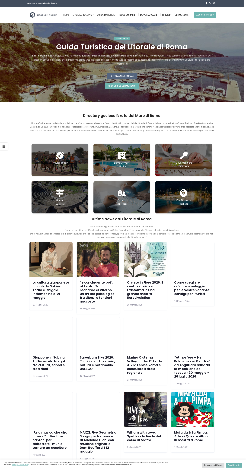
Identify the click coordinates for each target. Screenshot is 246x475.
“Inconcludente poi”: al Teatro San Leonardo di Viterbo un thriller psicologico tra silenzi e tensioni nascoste (97, 292)
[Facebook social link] (206, 3)
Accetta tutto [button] (234, 465)
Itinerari (59, 199)
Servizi (121, 199)
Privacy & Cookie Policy (20, 465)
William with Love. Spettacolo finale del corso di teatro (144, 436)
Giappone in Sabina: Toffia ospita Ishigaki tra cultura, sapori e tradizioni (50, 363)
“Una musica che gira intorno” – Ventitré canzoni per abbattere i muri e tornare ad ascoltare (50, 440)
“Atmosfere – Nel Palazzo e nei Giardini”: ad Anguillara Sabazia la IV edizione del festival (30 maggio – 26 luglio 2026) (192, 367)
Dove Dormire (122, 162)
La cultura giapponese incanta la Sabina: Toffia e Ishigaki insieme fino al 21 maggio (51, 290)
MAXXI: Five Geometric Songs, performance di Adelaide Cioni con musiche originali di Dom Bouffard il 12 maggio (98, 442)
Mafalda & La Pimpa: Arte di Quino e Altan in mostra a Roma (191, 436)
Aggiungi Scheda (205, 15)
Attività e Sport (60, 162)
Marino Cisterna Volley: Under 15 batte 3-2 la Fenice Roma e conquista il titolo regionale (144, 365)
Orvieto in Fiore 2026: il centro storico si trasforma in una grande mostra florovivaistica (145, 290)
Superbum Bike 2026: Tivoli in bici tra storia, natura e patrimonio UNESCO (97, 363)
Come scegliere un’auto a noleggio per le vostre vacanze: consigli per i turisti (192, 288)
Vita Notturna (183, 199)
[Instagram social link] (214, 3)
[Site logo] (43, 14)
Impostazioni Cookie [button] (213, 465)
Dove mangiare (184, 162)
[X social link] (210, 3)
